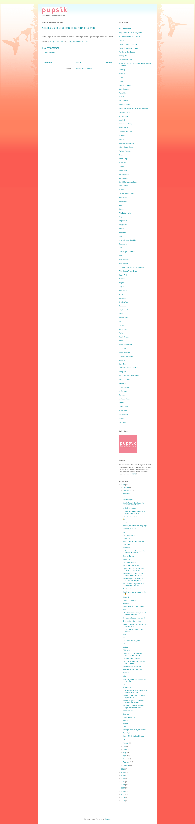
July (124, 746)
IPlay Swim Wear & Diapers (128, 271)
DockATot (122, 314)
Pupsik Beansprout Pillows (128, 48)
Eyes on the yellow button (132, 621)
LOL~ (125, 497)
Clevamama (123, 244)
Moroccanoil (123, 410)
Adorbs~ (126, 720)
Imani (121, 77)
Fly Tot (121, 321)
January (126, 765)
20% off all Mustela (129, 508)
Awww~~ (126, 603)
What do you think (129, 562)
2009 (123, 788)
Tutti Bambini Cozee (126, 356)
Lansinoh (122, 120)
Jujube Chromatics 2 (130, 600)
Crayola (121, 286)
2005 (123, 801)
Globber (121, 40)
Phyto (121, 333)
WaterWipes (123, 93)
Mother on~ (127, 687)
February (126, 762)
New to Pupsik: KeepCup (132, 666)
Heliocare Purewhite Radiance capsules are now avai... (133, 707)
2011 (123, 782)
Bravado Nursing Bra (126, 143)
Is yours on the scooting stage (133, 541)
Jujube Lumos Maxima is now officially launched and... (133, 569)
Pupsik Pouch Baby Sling (128, 44)
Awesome (126, 559)
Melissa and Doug (125, 124)
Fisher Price (123, 170)
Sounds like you (128, 556)
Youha (121, 81)
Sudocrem (122, 298)
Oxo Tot (121, 166)
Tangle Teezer (124, 337)
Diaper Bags (123, 159)
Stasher (121, 403)
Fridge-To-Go (123, 310)
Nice (124, 634)
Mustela (121, 190)
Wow (124, 610)
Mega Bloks (123, 221)
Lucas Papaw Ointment (127, 252)
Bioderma (122, 306)
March (125, 759)
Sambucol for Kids (125, 132)
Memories (126, 548)
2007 (123, 794)
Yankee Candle (124, 387)
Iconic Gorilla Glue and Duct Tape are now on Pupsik (135, 691)
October (126, 487)
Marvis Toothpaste (125, 345)
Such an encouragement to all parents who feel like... (133, 585)
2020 (123, 485)
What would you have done (132, 670)
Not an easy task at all (131, 565)
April (125, 756)
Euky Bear (122, 422)
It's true (125, 647)
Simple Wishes (124, 302)
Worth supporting (129, 535)
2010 (123, 785)
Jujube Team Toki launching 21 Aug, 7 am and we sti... (134, 654)
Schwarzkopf (123, 329)
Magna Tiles (123, 201)
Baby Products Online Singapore (130, 33)
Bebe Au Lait (123, 263)
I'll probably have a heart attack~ (134, 618)
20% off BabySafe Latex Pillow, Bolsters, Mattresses (134, 512)
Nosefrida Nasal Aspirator (128, 182)
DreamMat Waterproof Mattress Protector (133, 108)
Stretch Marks (124, 259)
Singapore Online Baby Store (129, 36)
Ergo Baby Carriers (125, 85)
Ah (124, 532)
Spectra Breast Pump (126, 194)
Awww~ (125, 723)
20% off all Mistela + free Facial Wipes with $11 (134, 696)
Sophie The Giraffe (125, 60)
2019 (123, 769)
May (125, 752)
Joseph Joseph (124, 379)
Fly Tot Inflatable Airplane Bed (129, 375)
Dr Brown (122, 135)
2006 (123, 797)
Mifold (121, 256)
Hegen (121, 217)
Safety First (123, 275)
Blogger (107, 819)
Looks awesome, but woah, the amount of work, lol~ (134, 552)
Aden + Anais (123, 101)
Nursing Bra (123, 56)
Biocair (121, 294)
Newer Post (48, 62)
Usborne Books (124, 352)
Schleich (122, 360)
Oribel (121, 236)
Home (78, 62)
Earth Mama (123, 197)
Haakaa (121, 228)
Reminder (126, 493)
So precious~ (127, 673)
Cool (124, 727)
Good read (126, 538)
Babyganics (123, 224)
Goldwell (122, 325)
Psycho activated (129, 589)
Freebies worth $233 (130, 516)
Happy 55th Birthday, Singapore (134, 736)
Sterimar (122, 395)
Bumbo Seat (123, 178)
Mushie (121, 97)
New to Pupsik (128, 500)
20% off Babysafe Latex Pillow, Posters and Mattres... (134, 702)
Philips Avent (123, 128)
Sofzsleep (122, 232)
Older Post (108, 62)
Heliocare (122, 383)
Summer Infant (124, 174)
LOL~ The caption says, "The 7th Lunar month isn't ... (134, 614)
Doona (121, 209)
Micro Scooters (124, 317)
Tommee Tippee (124, 104)
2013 (123, 775)
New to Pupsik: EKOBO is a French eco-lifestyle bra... (133, 580)
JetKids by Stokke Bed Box (128, 368)
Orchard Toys (123, 407)
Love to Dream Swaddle (127, 240)
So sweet (126, 714)
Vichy (121, 341)
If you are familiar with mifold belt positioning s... (134, 625)
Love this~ (126, 544)
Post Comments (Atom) (83, 68)
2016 (123, 772)
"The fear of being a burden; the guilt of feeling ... (134, 662)
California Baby (124, 112)
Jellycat (121, 139)
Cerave (121, 418)
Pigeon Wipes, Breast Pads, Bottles (131, 267)
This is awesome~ (129, 717)
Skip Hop (122, 70)
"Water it (126, 597)
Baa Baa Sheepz (125, 29)
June (125, 749)
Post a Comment (51, 52)
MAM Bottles (123, 186)
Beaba (121, 155)
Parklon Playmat (124, 151)
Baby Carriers (123, 89)
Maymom (122, 74)
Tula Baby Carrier (125, 213)
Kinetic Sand (123, 116)
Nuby (120, 205)
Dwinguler (122, 372)
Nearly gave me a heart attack (133, 606)
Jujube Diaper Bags (126, 147)
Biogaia (121, 283)
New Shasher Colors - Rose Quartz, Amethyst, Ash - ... (133, 575)
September (127, 491)
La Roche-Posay (125, 399)
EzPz (120, 248)
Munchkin (122, 163)
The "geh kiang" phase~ (131, 658)
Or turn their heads (129, 529)
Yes (124, 637)
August (126, 743)
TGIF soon (126, 650)
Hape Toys (122, 364)
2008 (123, 791)
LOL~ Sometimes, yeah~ (132, 641)
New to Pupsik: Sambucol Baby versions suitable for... (134, 504)
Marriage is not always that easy (134, 730)
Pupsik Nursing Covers (127, 52)
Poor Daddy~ (127, 733)
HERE (134, 474)
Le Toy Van (123, 391)
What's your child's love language (134, 526)
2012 (123, 778)
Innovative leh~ (128, 711)
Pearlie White (123, 414)
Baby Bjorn (123, 290)
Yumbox (121, 279)
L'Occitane (122, 348)
